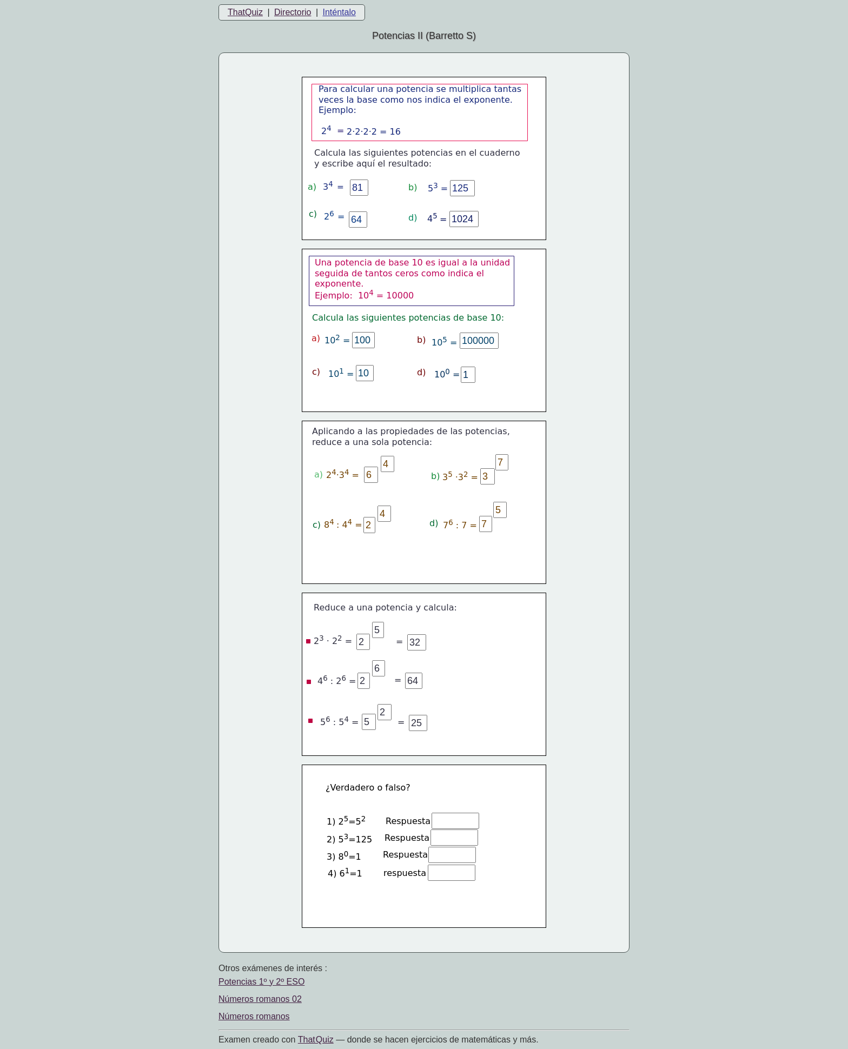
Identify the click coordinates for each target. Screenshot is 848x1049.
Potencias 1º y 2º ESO (261, 981)
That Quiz (316, 1039)
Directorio (292, 12)
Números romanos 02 (260, 999)
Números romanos (254, 1016)
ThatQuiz (245, 12)
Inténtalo (339, 12)
